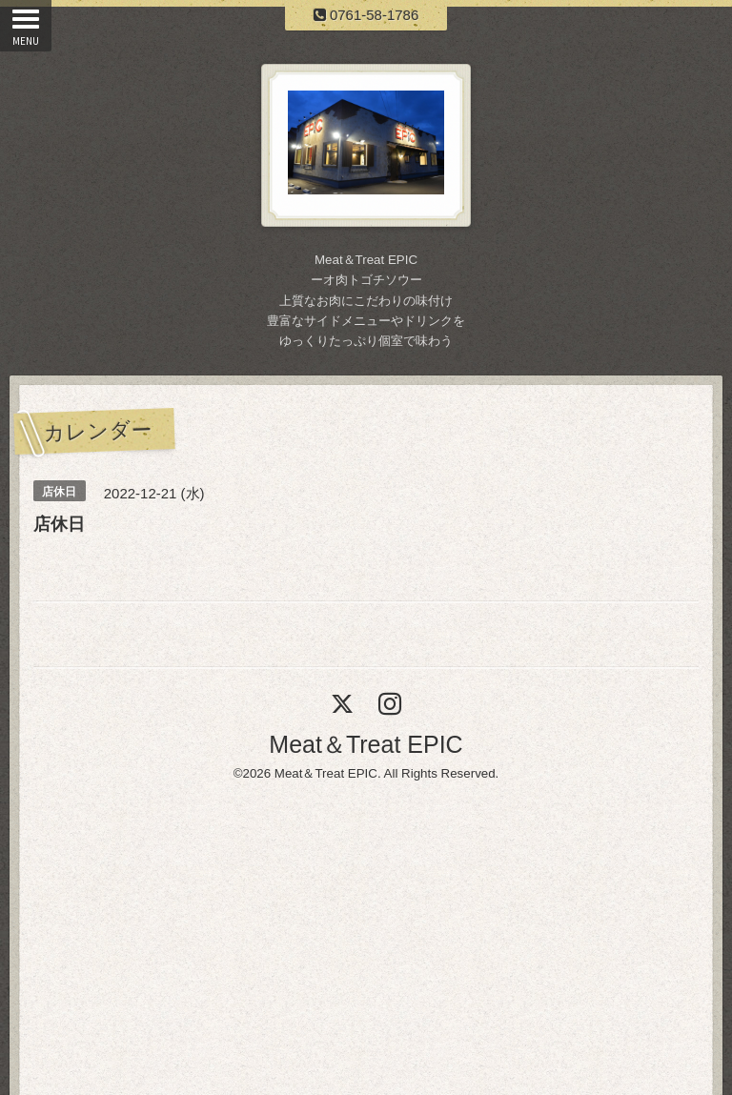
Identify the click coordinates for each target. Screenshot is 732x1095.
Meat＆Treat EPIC (365, 744)
